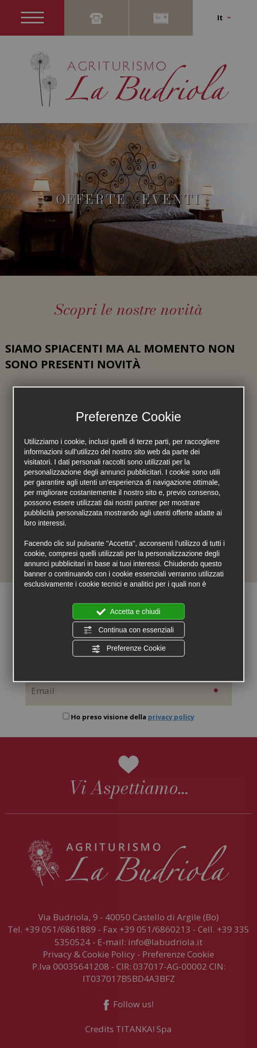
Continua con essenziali (128, 630)
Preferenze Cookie (128, 648)
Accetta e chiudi (129, 611)
